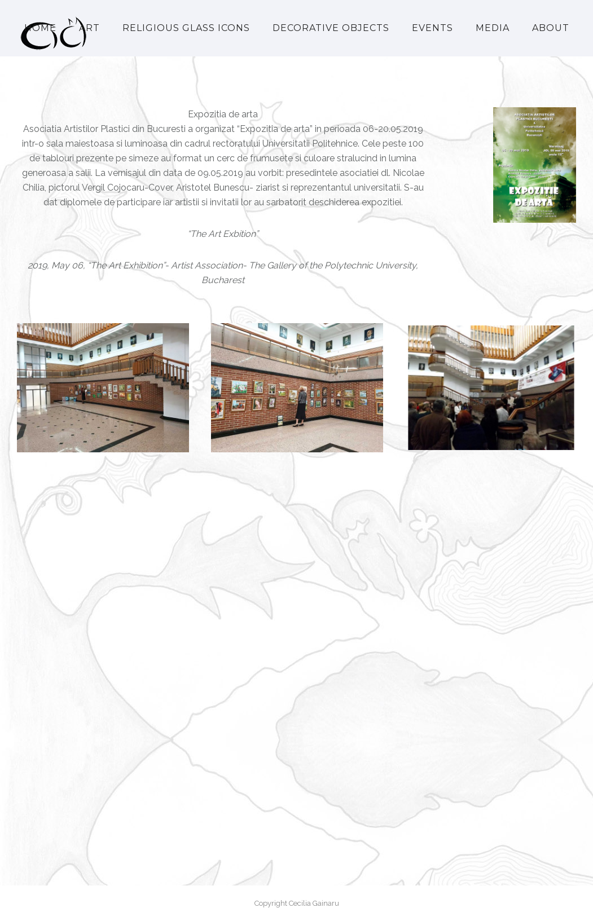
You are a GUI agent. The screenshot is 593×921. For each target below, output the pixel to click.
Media (492, 28)
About (550, 28)
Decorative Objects (331, 28)
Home (40, 28)
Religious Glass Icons (186, 28)
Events (432, 28)
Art (89, 28)
